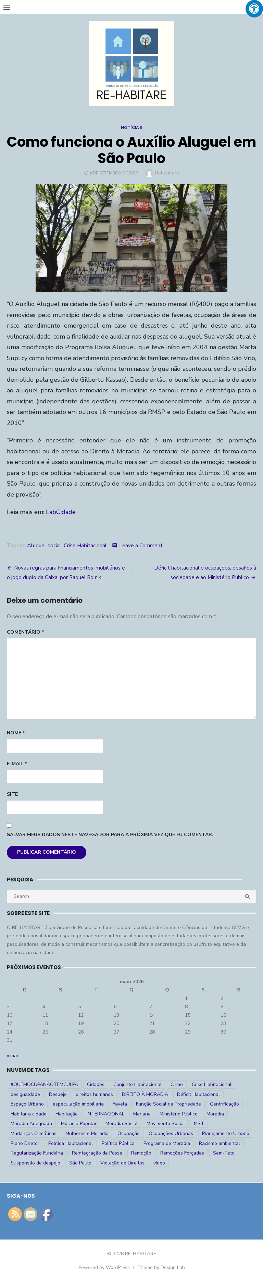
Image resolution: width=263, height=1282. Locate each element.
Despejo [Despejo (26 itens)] (58, 1094)
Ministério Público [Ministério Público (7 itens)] (179, 1114)
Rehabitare (167, 173)
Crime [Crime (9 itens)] (177, 1084)
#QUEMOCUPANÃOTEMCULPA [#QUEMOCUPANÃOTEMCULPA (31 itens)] (44, 1084)
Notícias (131, 127)
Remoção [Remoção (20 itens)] (141, 1153)
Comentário (25, 632)
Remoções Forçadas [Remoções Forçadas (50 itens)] (182, 1153)
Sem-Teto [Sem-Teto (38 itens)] (224, 1153)
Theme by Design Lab (161, 1267)
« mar (12, 1055)
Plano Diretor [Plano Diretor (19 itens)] (25, 1143)
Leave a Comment (141, 545)
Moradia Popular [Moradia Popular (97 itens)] (79, 1123)
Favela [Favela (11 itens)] (120, 1104)
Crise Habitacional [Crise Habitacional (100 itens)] (211, 1084)
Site (12, 794)
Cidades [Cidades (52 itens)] (95, 1084)
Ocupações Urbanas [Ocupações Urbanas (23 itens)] (171, 1133)
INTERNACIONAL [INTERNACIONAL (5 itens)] (105, 1114)
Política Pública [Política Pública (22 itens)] (118, 1143)
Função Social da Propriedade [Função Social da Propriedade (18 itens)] (168, 1104)
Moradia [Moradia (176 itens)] (215, 1114)
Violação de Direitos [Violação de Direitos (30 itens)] (122, 1163)
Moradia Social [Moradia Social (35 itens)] (121, 1123)
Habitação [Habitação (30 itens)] (66, 1114)
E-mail (17, 763)
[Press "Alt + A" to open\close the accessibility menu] (254, 8)
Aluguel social (44, 545)
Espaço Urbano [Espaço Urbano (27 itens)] (27, 1104)
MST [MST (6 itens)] (199, 1123)
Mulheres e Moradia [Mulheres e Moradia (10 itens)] (87, 1133)
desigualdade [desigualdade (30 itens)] (25, 1094)
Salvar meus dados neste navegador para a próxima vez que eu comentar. (110, 834)
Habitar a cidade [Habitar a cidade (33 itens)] (29, 1114)
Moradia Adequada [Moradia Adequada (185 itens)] (31, 1123)
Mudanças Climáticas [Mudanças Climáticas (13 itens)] (34, 1133)
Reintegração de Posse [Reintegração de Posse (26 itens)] (97, 1153)
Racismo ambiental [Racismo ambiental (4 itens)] (219, 1143)
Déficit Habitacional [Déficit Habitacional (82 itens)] (198, 1094)
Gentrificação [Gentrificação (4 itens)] (224, 1104)
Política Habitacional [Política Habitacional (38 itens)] (70, 1143)
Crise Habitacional (85, 545)
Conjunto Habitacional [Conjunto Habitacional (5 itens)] (137, 1084)
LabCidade (60, 512)
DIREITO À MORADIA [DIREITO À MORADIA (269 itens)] (145, 1094)
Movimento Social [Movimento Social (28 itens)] (166, 1123)
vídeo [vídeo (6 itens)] (159, 1163)
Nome (16, 733)
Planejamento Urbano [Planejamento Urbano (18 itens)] (225, 1133)
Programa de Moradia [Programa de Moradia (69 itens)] (166, 1143)
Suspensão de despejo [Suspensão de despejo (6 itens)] (35, 1163)
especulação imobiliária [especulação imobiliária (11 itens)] (78, 1104)
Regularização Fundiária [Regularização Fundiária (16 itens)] (37, 1153)
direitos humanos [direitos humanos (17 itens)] (94, 1094)
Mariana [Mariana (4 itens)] (142, 1114)
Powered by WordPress (104, 1267)
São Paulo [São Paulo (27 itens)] (80, 1163)
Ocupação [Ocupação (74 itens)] (128, 1133)
